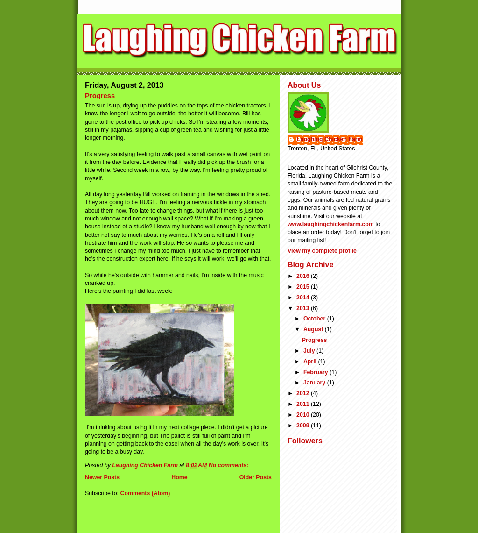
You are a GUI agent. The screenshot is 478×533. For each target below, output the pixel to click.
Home (179, 477)
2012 (303, 393)
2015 (303, 287)
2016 (303, 276)
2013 (303, 308)
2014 (303, 297)
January (315, 382)
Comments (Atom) (145, 493)
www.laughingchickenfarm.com (331, 224)
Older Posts (255, 477)
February (316, 372)
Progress (100, 95)
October (315, 318)
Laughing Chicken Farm (330, 139)
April (310, 361)
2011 (303, 404)
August (314, 329)
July (309, 351)
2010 (303, 415)
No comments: (229, 465)
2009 (303, 425)
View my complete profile (322, 251)
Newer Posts (102, 477)
